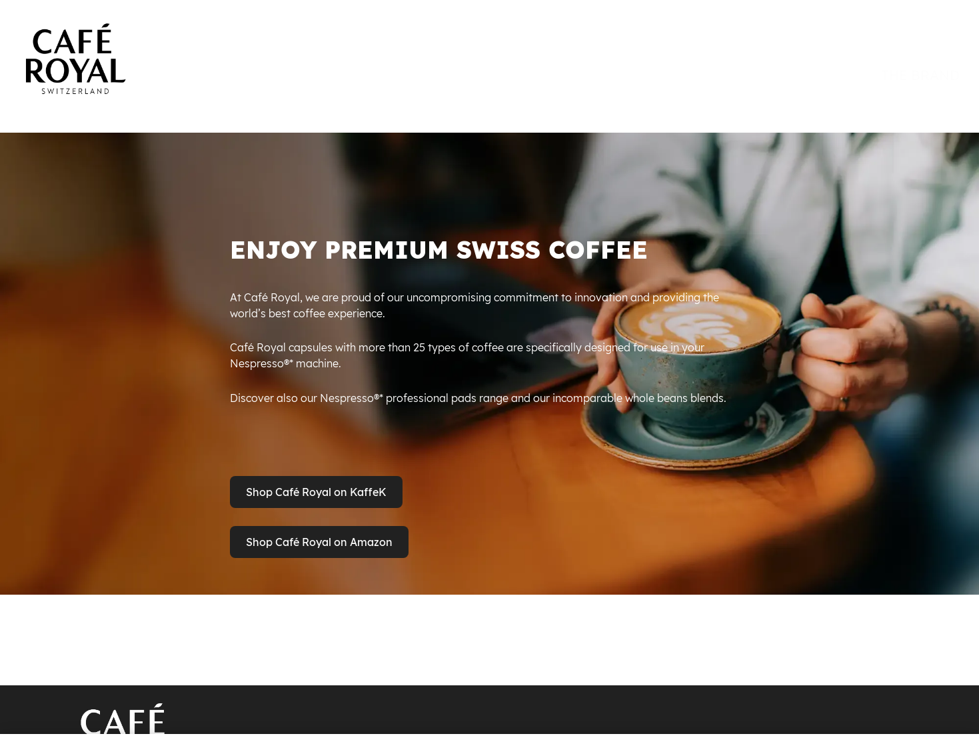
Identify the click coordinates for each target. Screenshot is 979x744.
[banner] (489, 48)
